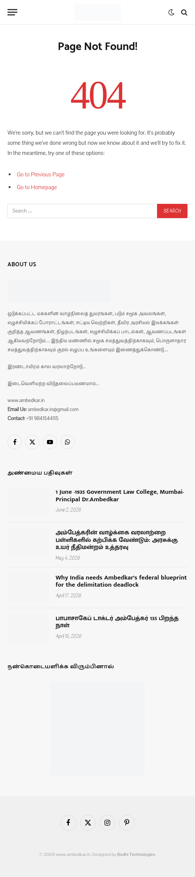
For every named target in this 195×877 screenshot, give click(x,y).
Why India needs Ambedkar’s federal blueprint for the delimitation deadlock (121, 581)
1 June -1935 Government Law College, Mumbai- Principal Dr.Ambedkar (120, 496)
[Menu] (12, 12)
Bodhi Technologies (136, 854)
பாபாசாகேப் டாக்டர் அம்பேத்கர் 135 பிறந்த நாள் (117, 622)
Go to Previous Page (41, 174)
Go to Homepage (37, 187)
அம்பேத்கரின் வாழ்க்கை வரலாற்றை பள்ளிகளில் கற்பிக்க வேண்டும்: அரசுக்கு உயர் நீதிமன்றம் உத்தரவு (117, 539)
